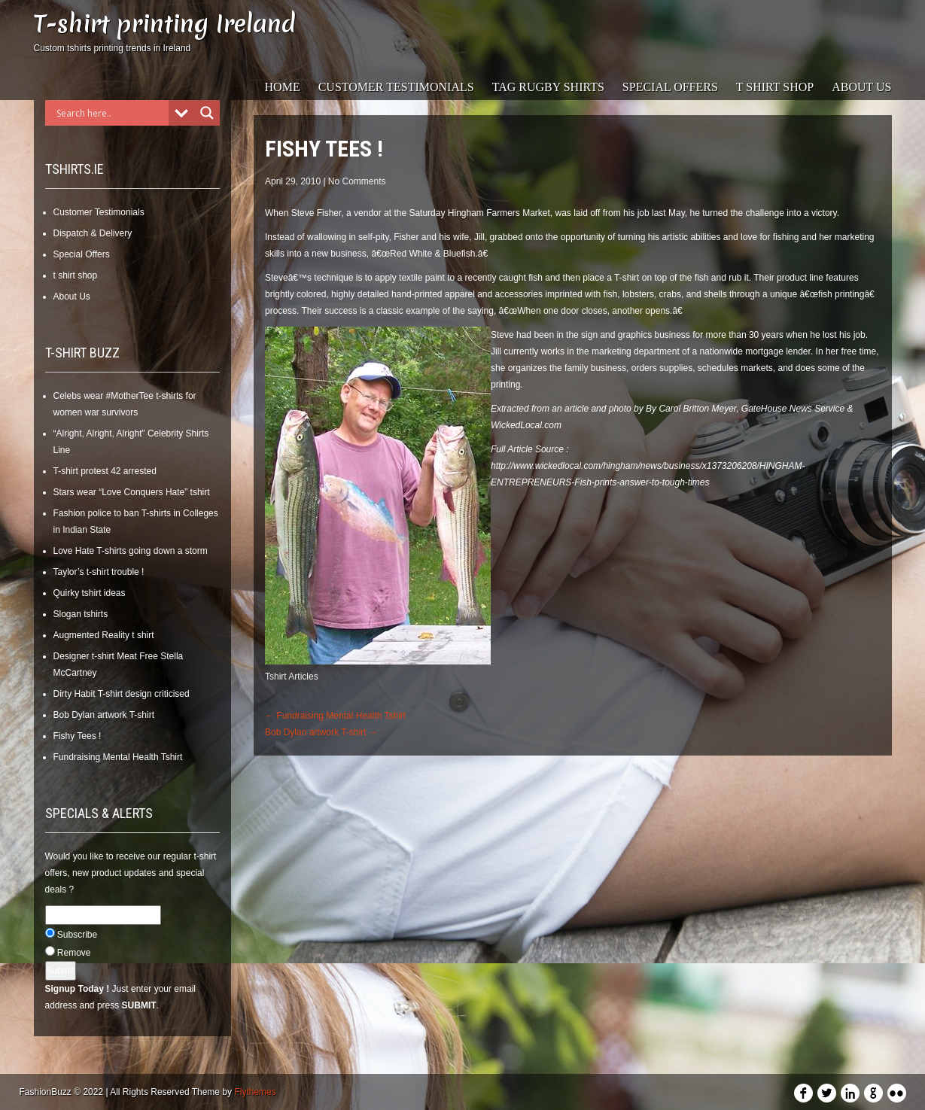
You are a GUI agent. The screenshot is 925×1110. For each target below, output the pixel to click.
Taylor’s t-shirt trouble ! (99, 572)
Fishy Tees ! (77, 736)
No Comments (357, 181)
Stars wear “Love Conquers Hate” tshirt (131, 492)
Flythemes (254, 1092)
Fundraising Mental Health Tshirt (118, 757)
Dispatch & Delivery (92, 233)
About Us (861, 87)
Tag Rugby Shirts (548, 87)
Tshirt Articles (291, 676)
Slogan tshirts (80, 614)
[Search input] (111, 113)
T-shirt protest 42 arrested (105, 471)
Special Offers (670, 87)
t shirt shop (775, 87)
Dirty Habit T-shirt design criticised (121, 694)
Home (282, 87)
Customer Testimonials (396, 87)
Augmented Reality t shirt (103, 635)
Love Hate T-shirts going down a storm (130, 551)
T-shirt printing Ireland (165, 24)
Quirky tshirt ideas (89, 593)
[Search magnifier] (207, 113)
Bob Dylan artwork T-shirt (104, 715)
